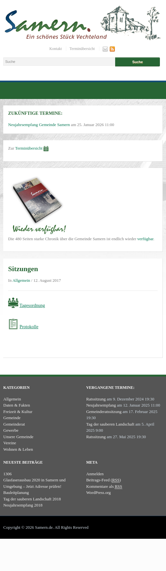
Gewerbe (10, 430)
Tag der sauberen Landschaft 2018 (32, 499)
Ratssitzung (96, 399)
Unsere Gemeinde (18, 436)
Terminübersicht (82, 48)
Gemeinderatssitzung (104, 411)
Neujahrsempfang (101, 405)
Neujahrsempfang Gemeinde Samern (39, 124)
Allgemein (21, 280)
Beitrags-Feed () (103, 480)
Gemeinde (11, 417)
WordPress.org (98, 492)
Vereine (9, 442)
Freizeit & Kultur (17, 411)
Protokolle (29, 326)
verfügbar (145, 238)
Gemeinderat (14, 424)
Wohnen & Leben (18, 449)
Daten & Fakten (16, 405)
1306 (7, 473)
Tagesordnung (32, 305)
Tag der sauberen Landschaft (110, 424)
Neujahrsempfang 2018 (22, 505)
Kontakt (55, 48)
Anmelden (95, 473)
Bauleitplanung (16, 492)
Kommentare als (104, 486)
